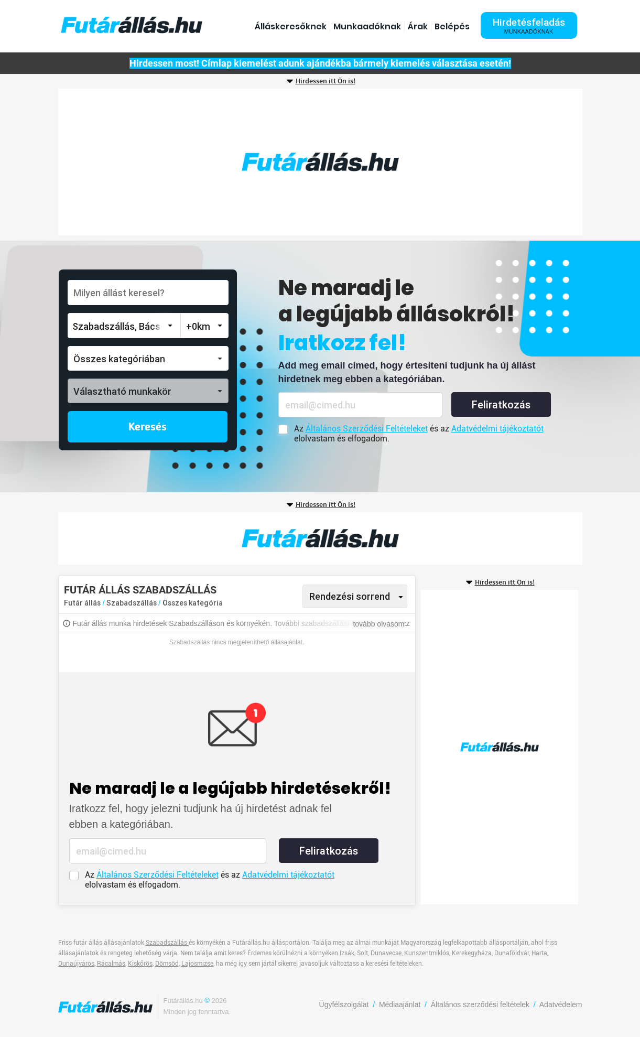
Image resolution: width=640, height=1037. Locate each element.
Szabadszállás (132, 603)
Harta (539, 953)
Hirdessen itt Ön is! (325, 81)
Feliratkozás (501, 404)
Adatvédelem (560, 1004)
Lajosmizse (197, 963)
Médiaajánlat (399, 1004)
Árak (418, 26)
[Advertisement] (320, 162)
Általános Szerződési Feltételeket (367, 429)
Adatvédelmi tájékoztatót (497, 429)
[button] (148, 358)
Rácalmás (111, 963)
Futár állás (82, 603)
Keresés (147, 427)
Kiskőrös (140, 963)
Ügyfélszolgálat (344, 1004)
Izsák (347, 953)
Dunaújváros (76, 963)
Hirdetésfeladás (529, 25)
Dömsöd (167, 963)
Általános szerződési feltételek (480, 1004)
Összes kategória (192, 603)
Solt (362, 953)
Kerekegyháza (472, 953)
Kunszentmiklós (426, 953)
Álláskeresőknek (291, 26)
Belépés (452, 26)
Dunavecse (386, 953)
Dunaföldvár (511, 953)
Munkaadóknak (367, 26)
